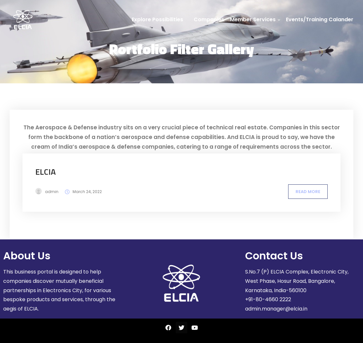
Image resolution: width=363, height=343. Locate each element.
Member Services (255, 19)
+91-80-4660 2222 (268, 299)
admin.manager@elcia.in (276, 308)
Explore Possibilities (157, 19)
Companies (209, 19)
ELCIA (45, 171)
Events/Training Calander (319, 19)
